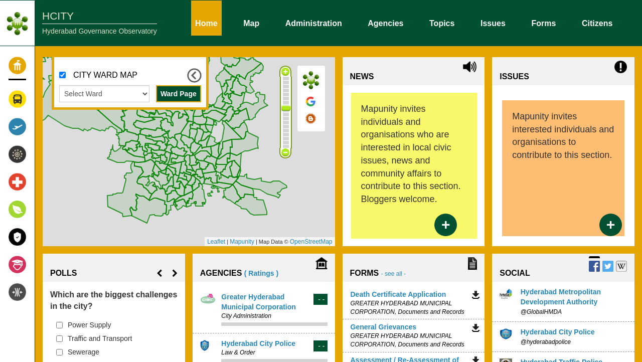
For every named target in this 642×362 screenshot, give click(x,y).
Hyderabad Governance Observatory (99, 31)
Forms (543, 22)
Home (206, 22)
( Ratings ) (261, 273)
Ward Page (178, 94)
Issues (493, 22)
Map (251, 22)
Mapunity (242, 241)
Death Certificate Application (398, 294)
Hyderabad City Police (258, 343)
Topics (441, 22)
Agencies (385, 22)
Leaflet (216, 241)
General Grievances (384, 327)
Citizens (597, 22)
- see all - (393, 273)
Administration (313, 22)
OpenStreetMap (311, 241)
